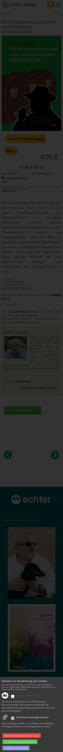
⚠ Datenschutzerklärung (16, 748)
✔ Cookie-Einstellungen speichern (20, 741)
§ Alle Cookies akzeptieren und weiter (21, 735)
